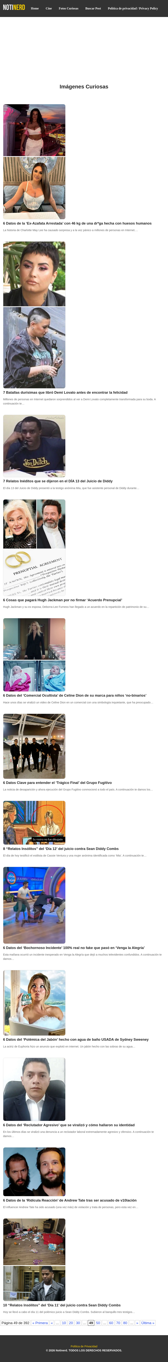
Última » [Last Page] (147, 1323)
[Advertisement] (84, 46)
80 (125, 1323)
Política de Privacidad (84, 1346)
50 (98, 1323)
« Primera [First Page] (40, 1323)
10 (64, 1323)
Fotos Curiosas (68, 8)
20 (71, 1323)
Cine (49, 8)
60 (111, 1323)
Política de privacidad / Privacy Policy (133, 8)
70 (118, 1323)
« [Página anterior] (52, 1323)
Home (35, 8)
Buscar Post (93, 8)
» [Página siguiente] (137, 1323)
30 (78, 1323)
